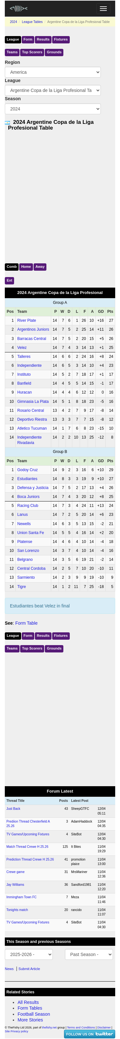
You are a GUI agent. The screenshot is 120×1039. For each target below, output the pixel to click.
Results (43, 39)
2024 (13, 22)
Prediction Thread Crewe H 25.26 (30, 859)
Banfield (24, 383)
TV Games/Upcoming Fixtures (27, 834)
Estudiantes (27, 479)
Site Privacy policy (16, 1031)
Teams (12, 52)
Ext (9, 280)
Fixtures (61, 39)
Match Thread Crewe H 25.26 (27, 846)
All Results (28, 1002)
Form (28, 39)
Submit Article (29, 969)
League (13, 39)
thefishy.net (49, 1027)
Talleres (23, 356)
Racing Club (27, 505)
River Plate (26, 320)
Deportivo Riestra (32, 419)
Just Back (13, 808)
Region (12, 62)
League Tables (32, 22)
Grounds (54, 52)
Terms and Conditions (81, 1027)
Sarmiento (26, 577)
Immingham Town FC (21, 897)
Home (26, 266)
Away (40, 266)
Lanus (22, 514)
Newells (24, 524)
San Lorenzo (28, 550)
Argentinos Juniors (33, 329)
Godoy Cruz (27, 470)
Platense (24, 541)
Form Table (26, 623)
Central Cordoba (31, 568)
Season (13, 98)
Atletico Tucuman (32, 428)
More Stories (30, 1019)
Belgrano (25, 559)
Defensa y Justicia (32, 488)
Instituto (24, 374)
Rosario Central (30, 410)
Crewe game (15, 872)
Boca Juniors (28, 496)
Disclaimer (104, 1027)
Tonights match (17, 910)
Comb (12, 266)
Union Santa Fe (30, 533)
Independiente (29, 365)
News (9, 969)
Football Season (34, 1014)
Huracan (24, 392)
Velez (22, 347)
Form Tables (30, 1008)
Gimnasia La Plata (33, 401)
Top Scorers (32, 52)
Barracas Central (31, 338)
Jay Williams (15, 884)
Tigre (21, 586)
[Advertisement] (60, 196)
